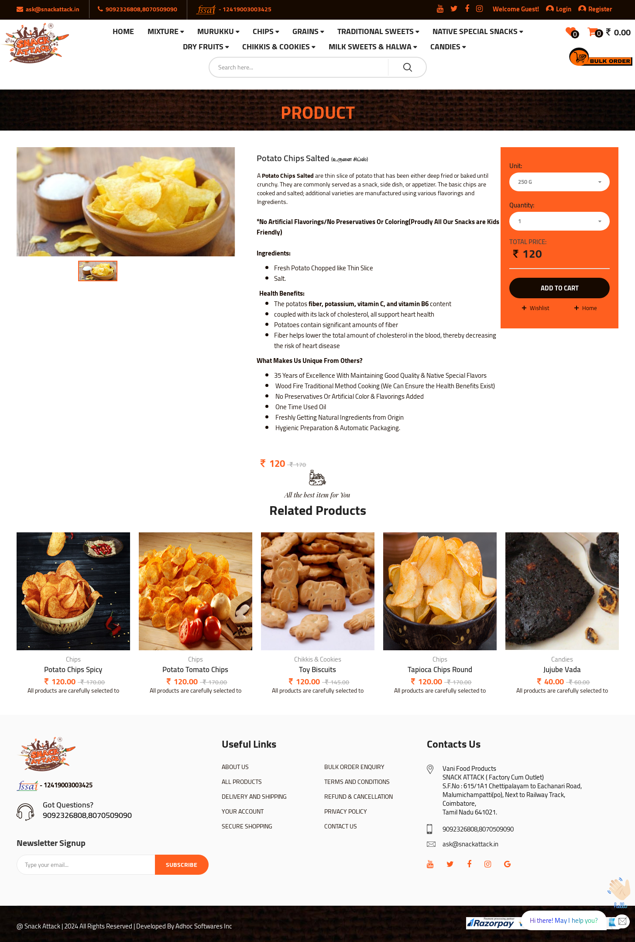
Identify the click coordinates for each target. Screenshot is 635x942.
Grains (305, 31)
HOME (123, 31)
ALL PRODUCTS (242, 781)
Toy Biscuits (317, 670)
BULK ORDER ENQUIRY (354, 767)
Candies (445, 46)
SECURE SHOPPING (247, 826)
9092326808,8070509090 (87, 815)
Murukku (215, 31)
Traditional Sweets (375, 31)
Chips (263, 31)
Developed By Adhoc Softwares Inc (184, 926)
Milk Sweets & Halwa (370, 46)
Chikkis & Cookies (276, 46)
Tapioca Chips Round (440, 670)
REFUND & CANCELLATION (358, 796)
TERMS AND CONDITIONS (357, 781)
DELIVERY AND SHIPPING (254, 796)
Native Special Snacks (475, 31)
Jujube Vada (562, 670)
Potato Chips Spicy (73, 670)
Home (589, 308)
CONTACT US (340, 826)
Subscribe (181, 864)
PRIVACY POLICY (345, 811)
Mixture (163, 31)
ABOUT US (235, 767)
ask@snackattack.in (470, 844)
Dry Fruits (203, 46)
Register (595, 9)
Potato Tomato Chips (195, 670)
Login (563, 9)
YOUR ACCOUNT (243, 811)
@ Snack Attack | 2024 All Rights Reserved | (76, 926)
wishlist (539, 308)
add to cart (560, 288)
